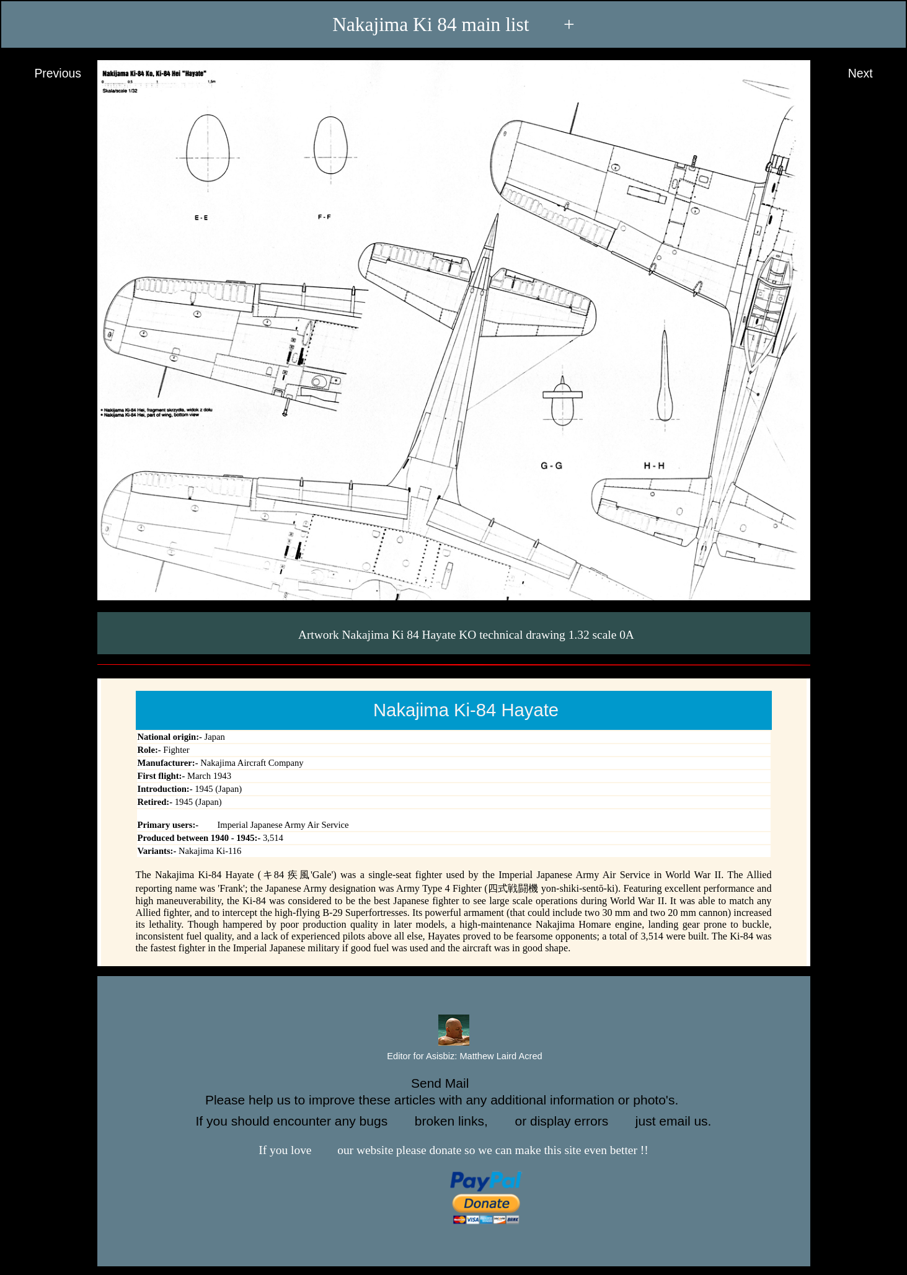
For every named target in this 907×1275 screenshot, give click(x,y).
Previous (46, 74)
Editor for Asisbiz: (453, 1057)
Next (872, 74)
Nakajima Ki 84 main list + (453, 24)
